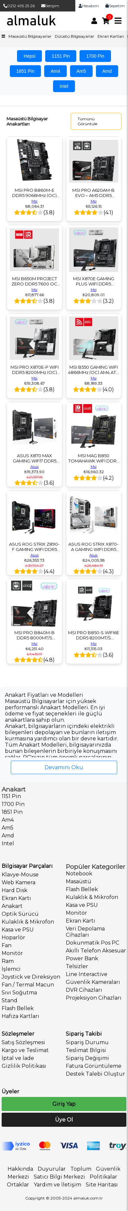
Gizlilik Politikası (24, 1066)
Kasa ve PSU (18, 930)
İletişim (50, 5)
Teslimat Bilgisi (86, 1050)
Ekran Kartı (16, 898)
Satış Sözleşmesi (23, 1042)
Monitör (12, 953)
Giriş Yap (63, 1104)
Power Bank (82, 958)
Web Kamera (18, 882)
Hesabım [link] (89, 5)
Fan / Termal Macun (28, 985)
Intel (64, 86)
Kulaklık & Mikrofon (28, 922)
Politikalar (103, 1177)
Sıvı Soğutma (19, 992)
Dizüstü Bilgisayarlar (74, 36)
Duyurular (52, 1169)
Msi (34, 201)
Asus (34, 466)
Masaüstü (78, 881)
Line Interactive (86, 974)
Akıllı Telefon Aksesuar (96, 950)
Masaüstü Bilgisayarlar (30, 36)
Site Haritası (102, 1185)
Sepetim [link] (115, 5)
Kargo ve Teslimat (25, 1050)
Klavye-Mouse (20, 874)
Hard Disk (14, 890)
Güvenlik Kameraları (93, 982)
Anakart (12, 906)
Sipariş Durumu (87, 1042)
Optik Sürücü (20, 914)
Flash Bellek (18, 1008)
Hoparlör (13, 937)
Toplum (80, 1169)
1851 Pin (25, 71)
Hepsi (29, 56)
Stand (9, 1000)
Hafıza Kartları (20, 1016)
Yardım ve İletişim (57, 1185)
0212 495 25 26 (19, 5)
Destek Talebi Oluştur (95, 1074)
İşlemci (11, 969)
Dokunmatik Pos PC (92, 943)
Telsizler (77, 966)
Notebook (79, 873)
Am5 (81, 71)
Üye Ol (64, 1120)
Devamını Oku (64, 767)
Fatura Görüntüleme (93, 1066)
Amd (107, 71)
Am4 (55, 71)
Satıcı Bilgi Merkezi (59, 1177)
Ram (8, 961)
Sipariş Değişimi (87, 1058)
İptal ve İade (18, 1058)
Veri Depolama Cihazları (85, 932)
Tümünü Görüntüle (87, 121)
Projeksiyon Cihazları (93, 998)
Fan (6, 945)
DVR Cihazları (84, 990)
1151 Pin (61, 56)
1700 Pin (95, 56)
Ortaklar (18, 1185)
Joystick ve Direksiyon (31, 977)
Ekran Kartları (111, 36)
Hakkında (20, 1169)
